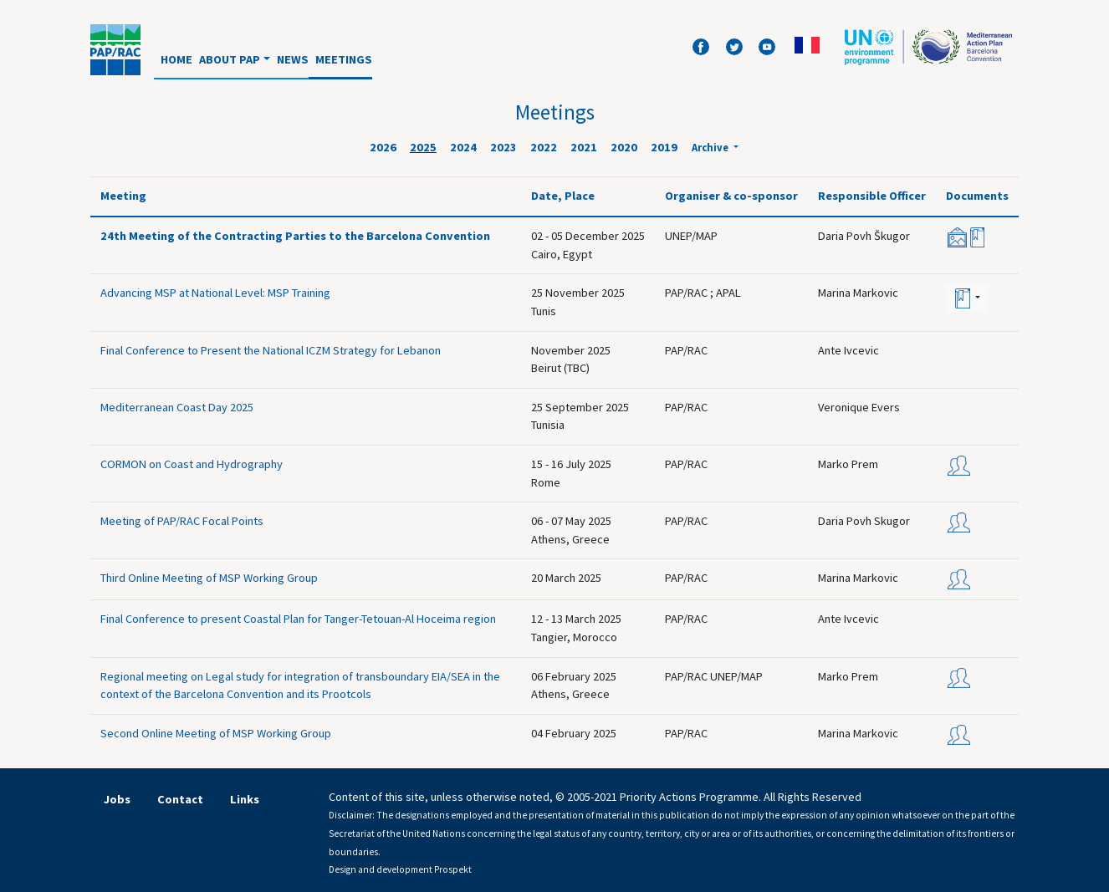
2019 (664, 147)
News (293, 59)
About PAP (229, 59)
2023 (503, 147)
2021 (583, 147)
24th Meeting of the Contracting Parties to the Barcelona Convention (295, 235)
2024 (463, 147)
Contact (180, 799)
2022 (543, 147)
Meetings (343, 59)
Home (176, 59)
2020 (624, 147)
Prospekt (453, 869)
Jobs (117, 799)
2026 (383, 147)
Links (244, 799)
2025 (423, 147)
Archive (711, 147)
